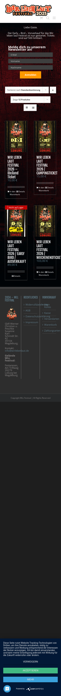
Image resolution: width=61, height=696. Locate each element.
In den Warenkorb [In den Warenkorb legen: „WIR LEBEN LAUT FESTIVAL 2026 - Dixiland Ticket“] (13, 193)
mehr (30, 679)
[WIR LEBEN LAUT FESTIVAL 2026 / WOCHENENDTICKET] (45, 221)
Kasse (47, 313)
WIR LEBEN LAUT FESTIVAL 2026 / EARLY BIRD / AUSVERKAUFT (16, 252)
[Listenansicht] (33, 107)
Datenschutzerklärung (31, 316)
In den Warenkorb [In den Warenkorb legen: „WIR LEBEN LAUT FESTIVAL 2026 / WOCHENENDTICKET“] (42, 273)
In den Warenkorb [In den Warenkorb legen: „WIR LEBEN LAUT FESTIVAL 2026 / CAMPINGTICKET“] (42, 189)
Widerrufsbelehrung (31, 304)
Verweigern (30, 661)
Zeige (21, 99)
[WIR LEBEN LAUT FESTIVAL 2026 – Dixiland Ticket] (16, 136)
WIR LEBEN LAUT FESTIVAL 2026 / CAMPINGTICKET (46, 165)
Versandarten (49, 319)
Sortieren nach (23, 90)
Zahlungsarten (49, 330)
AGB (28, 310)
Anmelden (30, 74)
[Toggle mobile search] (47, 18)
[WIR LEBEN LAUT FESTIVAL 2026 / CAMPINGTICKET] (45, 136)
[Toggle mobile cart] (41, 18)
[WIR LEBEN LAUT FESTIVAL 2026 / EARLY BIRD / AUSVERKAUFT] (16, 221)
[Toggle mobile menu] (54, 18)
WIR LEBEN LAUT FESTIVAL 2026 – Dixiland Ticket (14, 167)
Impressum (31, 322)
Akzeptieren (30, 670)
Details (22, 191)
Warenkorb (49, 324)
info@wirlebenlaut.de (17, 350)
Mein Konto (47, 305)
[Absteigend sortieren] (53, 90)
